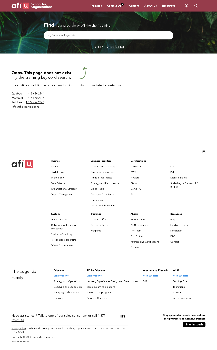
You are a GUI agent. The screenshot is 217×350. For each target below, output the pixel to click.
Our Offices (137, 236)
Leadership (97, 200)
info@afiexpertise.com (25, 106)
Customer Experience (102, 172)
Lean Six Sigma (178, 177)
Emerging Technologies (66, 292)
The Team (136, 230)
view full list (115, 47)
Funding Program (179, 225)
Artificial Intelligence (101, 177)
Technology (57, 177)
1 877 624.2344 (35, 102)
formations (179, 286)
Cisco (134, 183)
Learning (58, 298)
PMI (172, 172)
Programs (96, 230)
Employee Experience (102, 194)
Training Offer (98, 219)
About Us (150, 5)
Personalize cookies (21, 342)
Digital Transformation (103, 205)
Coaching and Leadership (68, 286)
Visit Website (61, 275)
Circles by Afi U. (99, 225)
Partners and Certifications (145, 241)
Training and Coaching (103, 166)
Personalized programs (63, 239)
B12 (145, 281)
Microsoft (136, 166)
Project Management (62, 194)
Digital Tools (57, 172)
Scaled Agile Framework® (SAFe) (184, 185)
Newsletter (176, 230)
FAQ (172, 236)
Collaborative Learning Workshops (63, 227)
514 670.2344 (36, 98)
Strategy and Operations (67, 281)
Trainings (96, 5)
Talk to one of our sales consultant (62, 315)
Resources (168, 5)
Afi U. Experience (140, 225)
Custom (134, 5)
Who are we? (138, 219)
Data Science (58, 183)
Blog (172, 219)
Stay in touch (194, 324)
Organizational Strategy (64, 188)
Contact (174, 241)
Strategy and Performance (105, 183)
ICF (172, 166)
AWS (133, 172)
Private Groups (59, 219)
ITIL (132, 194)
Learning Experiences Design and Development (112, 281)
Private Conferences (62, 245)
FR (203, 151)
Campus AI (115, 5)
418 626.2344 (36, 93)
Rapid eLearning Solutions (101, 286)
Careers (135, 247)
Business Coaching (61, 234)
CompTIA (136, 188)
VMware (135, 177)
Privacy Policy (19, 328)
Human (54, 166)
